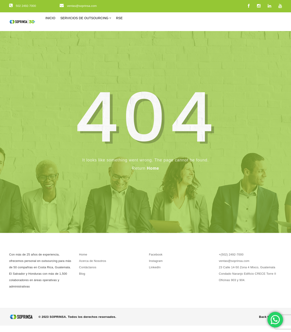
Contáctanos (87, 273)
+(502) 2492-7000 (231, 261)
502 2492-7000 (22, 6)
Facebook (155, 261)
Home (153, 174)
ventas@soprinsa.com (78, 6)
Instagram (156, 267)
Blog (82, 280)
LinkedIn (155, 273)
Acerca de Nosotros (92, 267)
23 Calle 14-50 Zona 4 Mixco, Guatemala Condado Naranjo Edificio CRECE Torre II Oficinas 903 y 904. (247, 280)
